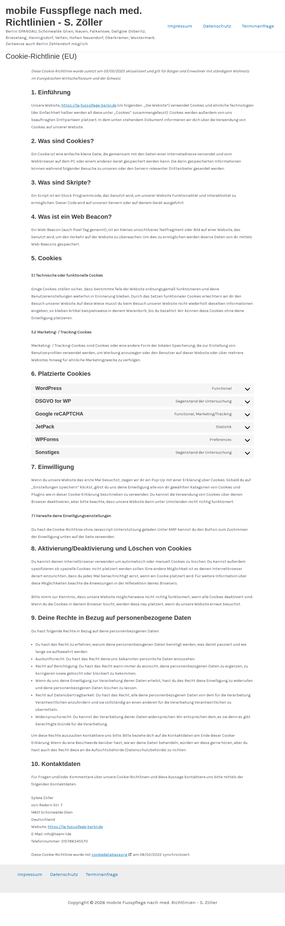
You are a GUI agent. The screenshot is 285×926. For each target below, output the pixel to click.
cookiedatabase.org (109, 854)
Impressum (183, 26)
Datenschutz (219, 26)
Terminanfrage (258, 26)
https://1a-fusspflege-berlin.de (88, 105)
